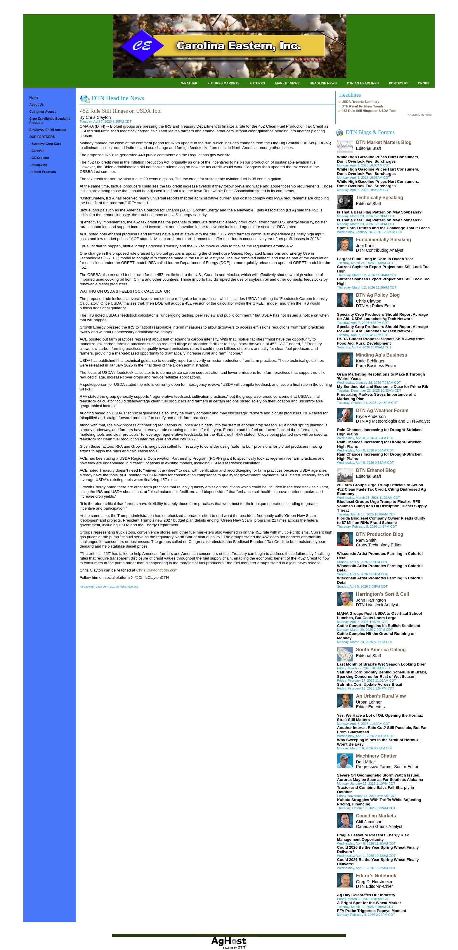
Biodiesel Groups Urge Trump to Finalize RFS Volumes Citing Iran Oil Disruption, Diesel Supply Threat (382, 506)
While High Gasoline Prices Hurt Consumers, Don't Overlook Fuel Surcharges (378, 159)
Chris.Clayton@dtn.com (157, 570)
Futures (257, 83)
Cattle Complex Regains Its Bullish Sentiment (378, 626)
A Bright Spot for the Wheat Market (369, 903)
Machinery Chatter (376, 755)
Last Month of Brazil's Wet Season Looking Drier (381, 664)
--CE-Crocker (39, 157)
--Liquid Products (42, 171)
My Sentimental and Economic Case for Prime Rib (382, 386)
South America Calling (381, 649)
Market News (287, 83)
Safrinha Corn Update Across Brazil (369, 684)
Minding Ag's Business (381, 354)
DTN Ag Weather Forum (382, 410)
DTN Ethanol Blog (376, 470)
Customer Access (42, 111)
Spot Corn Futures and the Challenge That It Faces (383, 228)
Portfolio (398, 83)
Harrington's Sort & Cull (382, 594)
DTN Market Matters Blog (384, 142)
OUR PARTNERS (42, 136)
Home (33, 97)
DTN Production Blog (379, 534)
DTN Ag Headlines (363, 83)
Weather (189, 83)
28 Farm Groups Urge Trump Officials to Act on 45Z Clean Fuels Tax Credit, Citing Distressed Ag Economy (381, 489)
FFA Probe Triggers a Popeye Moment (371, 911)
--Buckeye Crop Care (45, 143)
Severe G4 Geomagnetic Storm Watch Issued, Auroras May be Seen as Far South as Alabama (380, 777)
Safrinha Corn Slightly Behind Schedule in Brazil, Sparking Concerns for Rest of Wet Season (382, 674)
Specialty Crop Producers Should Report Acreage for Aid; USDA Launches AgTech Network (382, 316)
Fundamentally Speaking (383, 239)
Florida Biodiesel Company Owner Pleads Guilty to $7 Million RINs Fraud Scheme (381, 520)
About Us (36, 104)
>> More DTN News (419, 114)
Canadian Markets (376, 815)
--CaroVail (36, 150)
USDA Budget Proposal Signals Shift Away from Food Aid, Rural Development (381, 341)
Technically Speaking (379, 197)
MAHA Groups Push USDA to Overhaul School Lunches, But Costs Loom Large (379, 615)
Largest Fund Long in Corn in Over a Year (375, 259)
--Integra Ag (38, 164)
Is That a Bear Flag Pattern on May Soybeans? (379, 212)
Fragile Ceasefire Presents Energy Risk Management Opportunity (373, 837)
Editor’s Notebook (376, 875)
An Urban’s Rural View (381, 696)
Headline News (323, 83)
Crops (423, 83)
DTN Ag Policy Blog (378, 295)
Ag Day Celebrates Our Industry (366, 895)
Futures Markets (223, 83)
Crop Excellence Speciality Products (49, 120)
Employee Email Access (47, 129)
